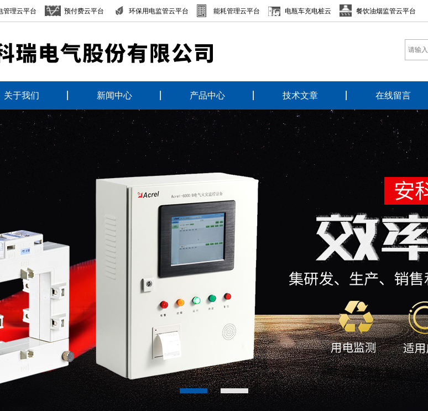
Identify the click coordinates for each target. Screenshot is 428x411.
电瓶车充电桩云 (308, 11)
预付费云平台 (84, 11)
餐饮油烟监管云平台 (386, 11)
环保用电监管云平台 (159, 11)
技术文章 (300, 95)
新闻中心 (114, 95)
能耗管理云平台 (236, 11)
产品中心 (207, 95)
